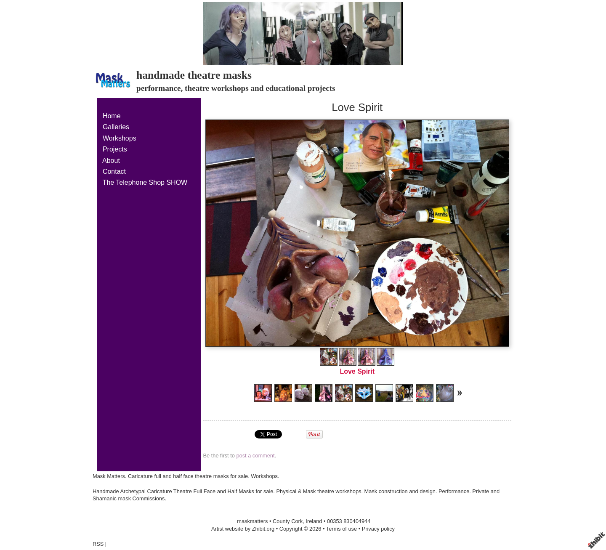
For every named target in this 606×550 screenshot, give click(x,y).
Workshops (119, 138)
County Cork (288, 521)
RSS (98, 544)
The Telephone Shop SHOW (145, 182)
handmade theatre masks (194, 75)
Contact (114, 171)
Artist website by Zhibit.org (242, 529)
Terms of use (341, 529)
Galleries (116, 126)
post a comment (255, 455)
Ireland (314, 521)
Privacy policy (378, 529)
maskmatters (252, 521)
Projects (115, 149)
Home (111, 116)
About (111, 160)
